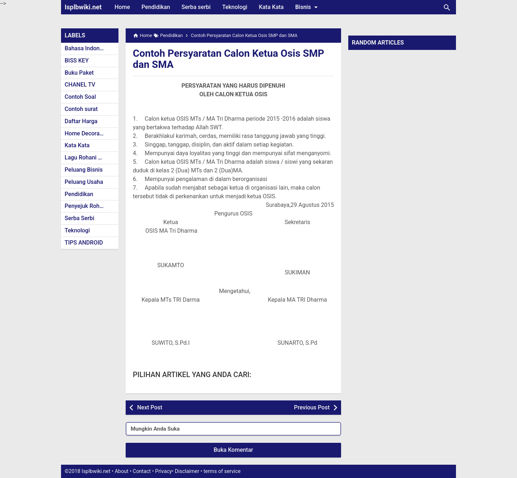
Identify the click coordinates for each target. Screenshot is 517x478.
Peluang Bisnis (84, 169)
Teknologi (234, 7)
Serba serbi (196, 7)
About (121, 471)
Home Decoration (87, 133)
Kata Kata (271, 7)
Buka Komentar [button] (233, 449)
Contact (142, 471)
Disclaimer (187, 471)
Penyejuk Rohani (86, 206)
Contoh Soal (80, 96)
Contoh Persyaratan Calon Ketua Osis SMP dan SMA (229, 58)
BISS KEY (77, 60)
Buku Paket (79, 72)
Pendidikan (155, 7)
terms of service (222, 471)
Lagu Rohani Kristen (90, 157)
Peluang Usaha (84, 181)
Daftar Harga (81, 121)
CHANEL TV (80, 84)
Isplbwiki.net (83, 7)
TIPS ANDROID (84, 242)
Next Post (149, 407)
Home (122, 7)
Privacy (163, 471)
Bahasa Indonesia (87, 48)
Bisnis (307, 7)
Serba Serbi (79, 218)
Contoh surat (81, 109)
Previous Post (312, 407)
